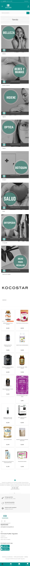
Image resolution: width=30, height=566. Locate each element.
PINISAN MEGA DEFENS (22, 461)
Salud (3, 211)
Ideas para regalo (6, 274)
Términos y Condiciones (7, 556)
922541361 (4, 525)
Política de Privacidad (18, 556)
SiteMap (26, 556)
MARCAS (4, 300)
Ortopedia (4, 243)
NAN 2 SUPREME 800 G (8, 439)
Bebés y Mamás (6, 85)
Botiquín (4, 179)
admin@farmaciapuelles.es (7, 527)
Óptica (4, 148)
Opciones (26, 1)
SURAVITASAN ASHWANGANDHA (22, 345)
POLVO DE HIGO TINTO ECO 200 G (22, 323)
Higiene (4, 116)
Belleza (4, 53)
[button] (9, 493)
